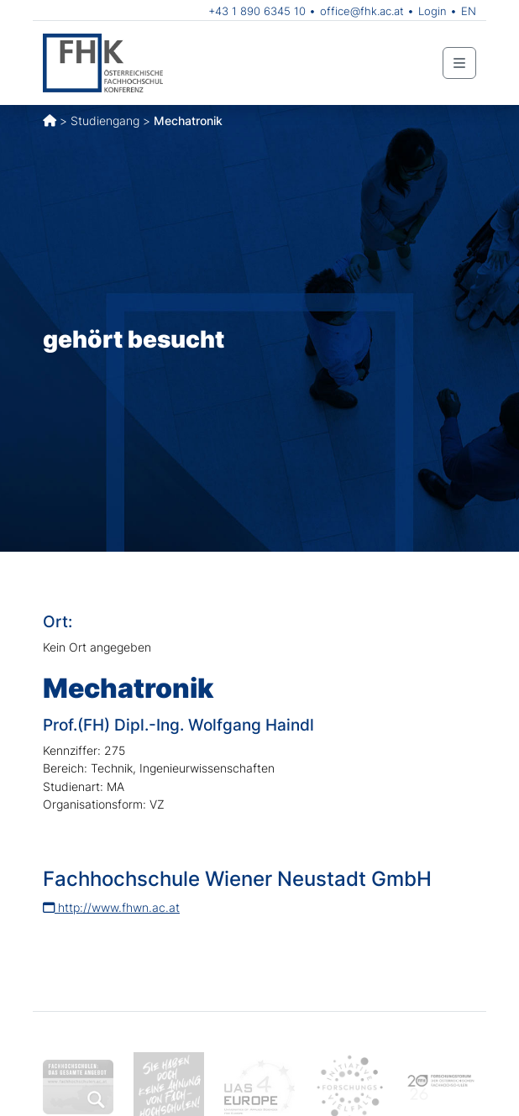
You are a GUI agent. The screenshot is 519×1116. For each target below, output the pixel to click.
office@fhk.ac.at (362, 11)
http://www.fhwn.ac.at (111, 907)
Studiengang (105, 120)
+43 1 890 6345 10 (257, 11)
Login (432, 11)
